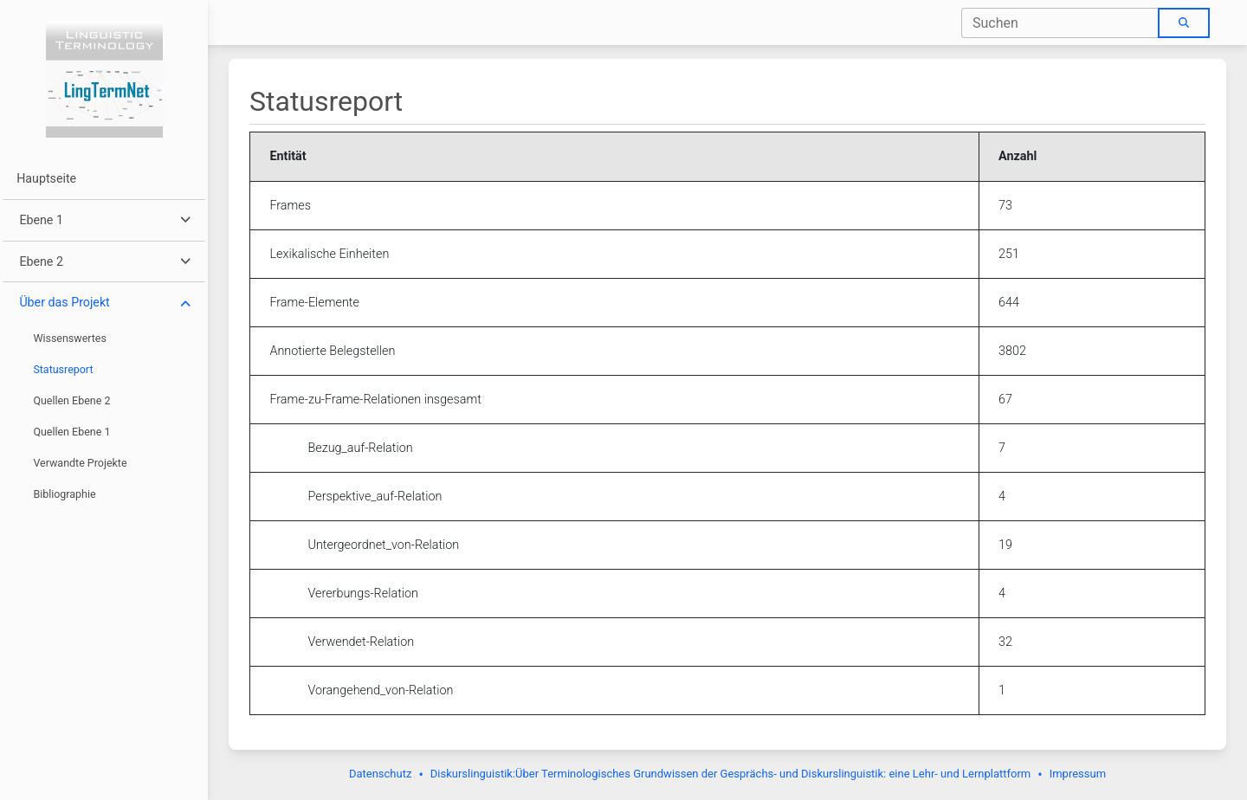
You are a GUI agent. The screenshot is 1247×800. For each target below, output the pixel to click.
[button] (103, 220)
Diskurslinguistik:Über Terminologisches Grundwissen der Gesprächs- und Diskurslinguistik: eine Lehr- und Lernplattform (730, 773)
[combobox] (1060, 23)
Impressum (1078, 773)
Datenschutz (380, 773)
